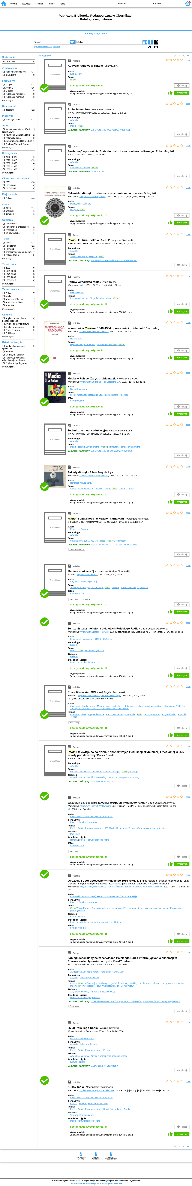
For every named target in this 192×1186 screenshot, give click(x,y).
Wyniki (13, 4)
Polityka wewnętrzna (133, 908)
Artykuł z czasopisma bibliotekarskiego (88, 777)
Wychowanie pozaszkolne (82, 344)
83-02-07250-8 (77, 401)
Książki (73, 645)
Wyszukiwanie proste (43, 47)
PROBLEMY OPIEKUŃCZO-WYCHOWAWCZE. (114, 260)
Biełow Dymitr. (77, 292)
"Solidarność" (116, 541)
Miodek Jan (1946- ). (174, 706)
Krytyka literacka (96, 714)
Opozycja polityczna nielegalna (107, 908)
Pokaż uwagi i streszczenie (80, 599)
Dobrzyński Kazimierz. (81, 204)
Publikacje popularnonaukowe (93, 1103)
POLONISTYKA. (99, 171)
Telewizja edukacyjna (80, 587)
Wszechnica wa (107, 344)
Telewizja (124, 395)
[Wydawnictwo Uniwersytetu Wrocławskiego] (99, 695)
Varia (107, 488)
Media (73, 126)
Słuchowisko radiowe (80, 167)
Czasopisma (104, 395)
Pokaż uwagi (74, 723)
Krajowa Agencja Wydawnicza (94, 475)
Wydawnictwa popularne (82, 1115)
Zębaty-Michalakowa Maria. (83, 708)
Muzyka (74, 209)
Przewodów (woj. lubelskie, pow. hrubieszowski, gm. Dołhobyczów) (102, 986)
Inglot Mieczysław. (154, 706)
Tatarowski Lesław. (134, 706)
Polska (100, 650)
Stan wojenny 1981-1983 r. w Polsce (87, 541)
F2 (177, 3)
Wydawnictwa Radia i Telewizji (94, 331)
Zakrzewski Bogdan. (80, 706)
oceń (188, 60)
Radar (122, 488)
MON (82, 285)
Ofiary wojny (91, 983)
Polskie (76, 650)
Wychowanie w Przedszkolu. (104, 1066)
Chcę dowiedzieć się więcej (82, 1183)
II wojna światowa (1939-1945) (99, 828)
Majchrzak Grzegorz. (80, 529)
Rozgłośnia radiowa (112, 1109)
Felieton (74, 656)
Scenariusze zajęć (111, 771)
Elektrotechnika (85, 488)
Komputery (97, 587)
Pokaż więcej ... (9, 100)
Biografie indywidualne (100, 298)
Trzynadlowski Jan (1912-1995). (113, 708)
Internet (115, 587)
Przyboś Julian (169, 714)
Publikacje (75, 834)
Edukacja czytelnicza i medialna (85, 771)
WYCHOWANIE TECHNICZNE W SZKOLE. (112, 451)
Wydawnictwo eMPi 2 (87, 574)
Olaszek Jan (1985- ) (122, 896)
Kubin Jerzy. (76, 74)
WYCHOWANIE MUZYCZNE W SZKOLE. (111, 130)
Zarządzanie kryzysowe (172, 983)
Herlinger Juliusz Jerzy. (81, 483)
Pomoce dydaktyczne (130, 447)
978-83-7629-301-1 (79, 928)
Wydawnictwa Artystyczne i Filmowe (97, 1090)
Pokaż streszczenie (77, 549)
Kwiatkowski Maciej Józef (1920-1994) (91, 639)
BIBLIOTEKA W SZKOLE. (103, 781)
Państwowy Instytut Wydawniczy (95, 806)
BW (136, 3)
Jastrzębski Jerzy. (115, 706)
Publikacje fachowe (89, 1044)
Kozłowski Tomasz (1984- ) (88, 896)
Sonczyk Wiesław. (78, 389)
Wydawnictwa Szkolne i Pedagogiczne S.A (100, 382)
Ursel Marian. (98, 706)
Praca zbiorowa (77, 916)
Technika (98, 488)
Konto (62, 4)
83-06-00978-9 (77, 845)
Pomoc (51, 4)
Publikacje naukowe (88, 822)
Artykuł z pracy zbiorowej (103, 992)
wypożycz (182, 93)
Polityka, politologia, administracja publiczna (91, 922)
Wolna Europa (80, 908)
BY (148, 3)
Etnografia (130, 714)
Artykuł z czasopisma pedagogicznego (109, 1056)
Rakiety (134, 983)
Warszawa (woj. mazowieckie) (151, 828)
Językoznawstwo (152, 714)
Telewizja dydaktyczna (88, 447)
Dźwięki (130, 488)
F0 (165, 3)
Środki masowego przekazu (83, 256)
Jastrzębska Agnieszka (84, 972)
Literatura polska (78, 714)
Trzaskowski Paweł (111, 972)
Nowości (26, 4)
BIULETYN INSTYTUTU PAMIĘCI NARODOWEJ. (115, 544)
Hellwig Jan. (76, 339)
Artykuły (74, 120)
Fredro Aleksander (114, 714)
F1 (170, 3)
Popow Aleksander (79, 298)
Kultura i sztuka (77, 1062)
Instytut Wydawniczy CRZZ (92, 196)
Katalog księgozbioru (96, 33)
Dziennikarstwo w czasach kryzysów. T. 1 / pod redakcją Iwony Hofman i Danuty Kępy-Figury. (135, 1001)
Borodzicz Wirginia (82, 1038)
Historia (39, 4)
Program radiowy (93, 1050)
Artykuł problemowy (79, 992)
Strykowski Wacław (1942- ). (83, 581)
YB (142, 3)
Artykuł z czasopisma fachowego (124, 777)
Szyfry (73, 488)
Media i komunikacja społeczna (85, 662)
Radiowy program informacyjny (114, 983)
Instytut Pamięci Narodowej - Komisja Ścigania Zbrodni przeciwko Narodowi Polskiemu (121, 886)
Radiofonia (90, 650)
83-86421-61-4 (77, 593)
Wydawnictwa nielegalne (156, 908)
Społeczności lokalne (149, 983)
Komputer (113, 447)
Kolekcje (56, 47)
